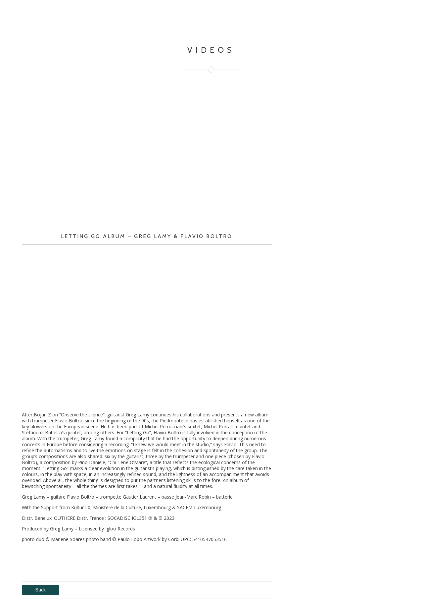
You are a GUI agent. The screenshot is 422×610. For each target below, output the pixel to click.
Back (40, 589)
